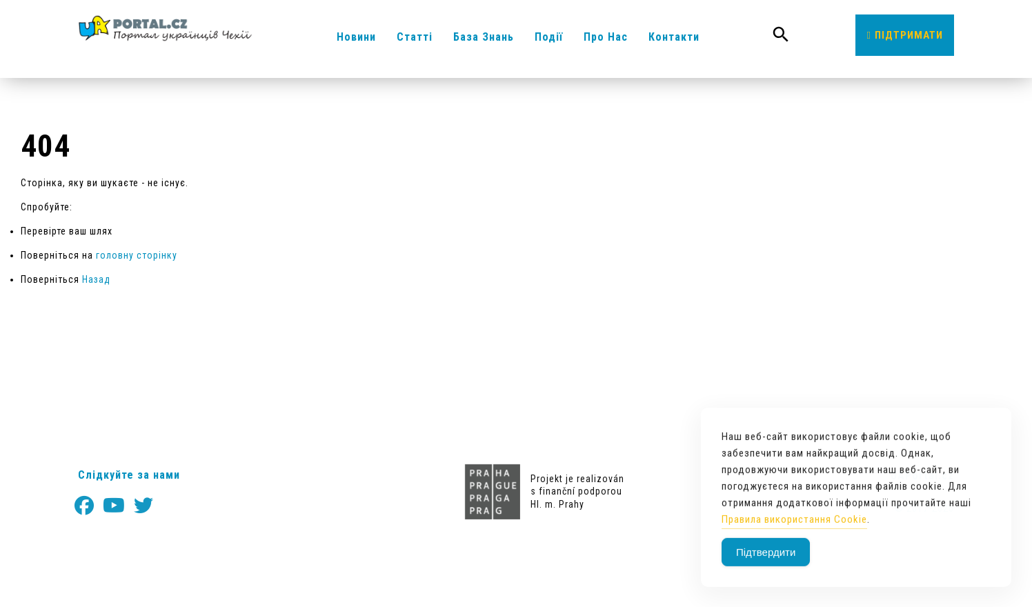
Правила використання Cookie (794, 528)
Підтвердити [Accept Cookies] (765, 561)
